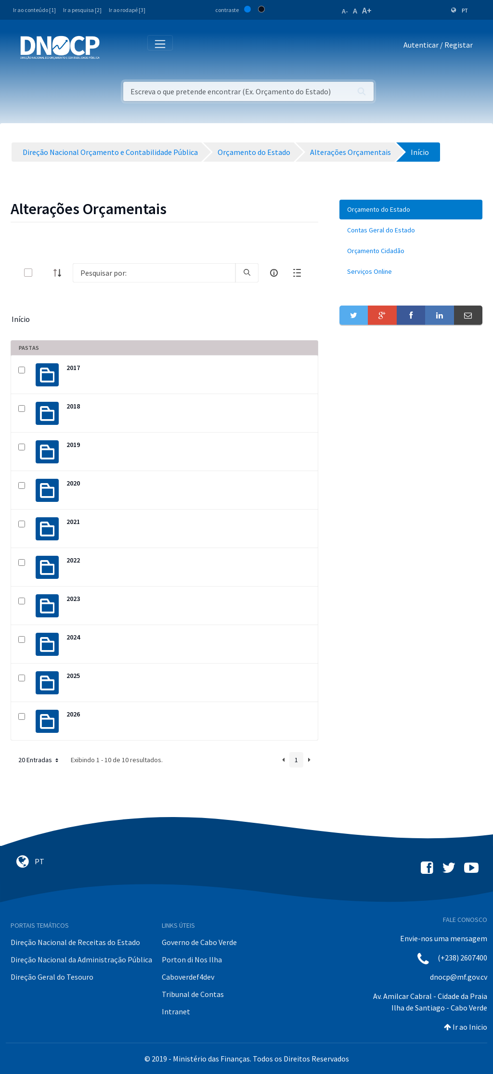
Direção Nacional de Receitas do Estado (75, 942)
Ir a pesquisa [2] (82, 9)
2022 (73, 560)
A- (345, 11)
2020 (73, 483)
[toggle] (44, 272)
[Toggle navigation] (112, 46)
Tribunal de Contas (193, 994)
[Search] (154, 272)
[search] (247, 273)
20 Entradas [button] (39, 759)
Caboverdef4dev (188, 977)
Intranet (176, 1011)
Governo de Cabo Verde (199, 942)
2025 (73, 675)
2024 (73, 637)
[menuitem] (410, 209)
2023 (73, 598)
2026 (73, 714)
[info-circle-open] (274, 273)
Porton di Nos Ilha (192, 959)
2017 (73, 367)
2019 (73, 444)
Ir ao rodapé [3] (127, 9)
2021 (73, 521)
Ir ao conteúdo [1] (34, 9)
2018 (73, 406)
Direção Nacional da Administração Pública (81, 959)
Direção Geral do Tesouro (52, 977)
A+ (367, 10)
